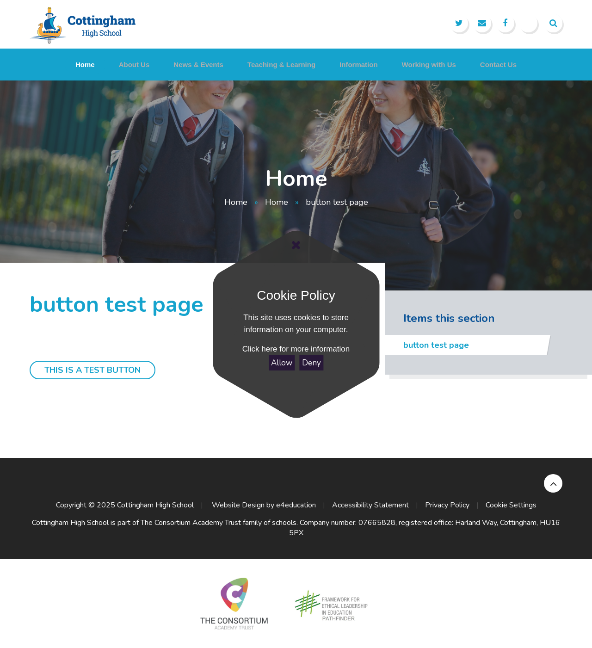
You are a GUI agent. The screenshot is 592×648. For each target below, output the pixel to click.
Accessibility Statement (370, 505)
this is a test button (92, 370)
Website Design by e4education (263, 505)
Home (235, 202)
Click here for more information (296, 349)
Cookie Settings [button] (511, 505)
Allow (281, 363)
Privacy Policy (447, 505)
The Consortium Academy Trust (191, 523)
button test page (337, 202)
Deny (311, 363)
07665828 (376, 523)
